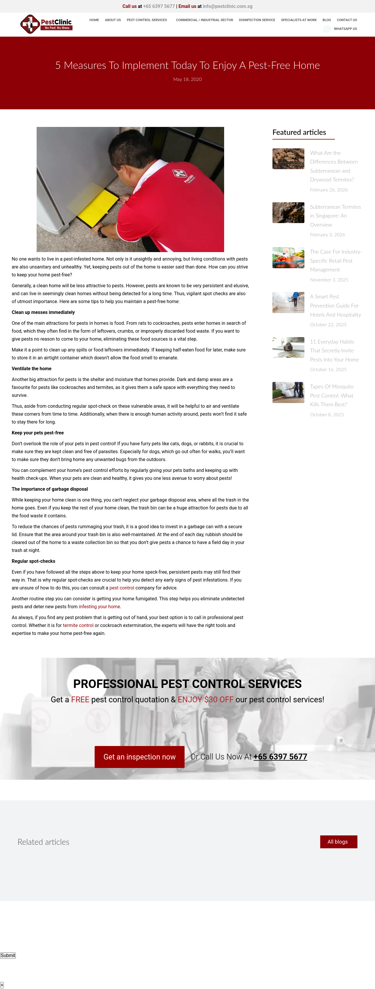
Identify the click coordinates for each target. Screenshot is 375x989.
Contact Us (347, 20)
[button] (140, 757)
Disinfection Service (257, 20)
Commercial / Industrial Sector (204, 20)
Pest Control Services (147, 20)
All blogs (338, 842)
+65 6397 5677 (159, 6)
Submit (8, 955)
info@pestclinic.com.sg (228, 6)
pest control (122, 588)
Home (94, 20)
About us (113, 20)
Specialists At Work (299, 20)
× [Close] (2, 985)
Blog (327, 20)
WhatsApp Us (339, 29)
